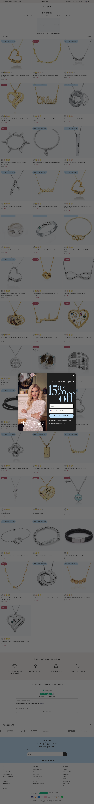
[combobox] (52, 411)
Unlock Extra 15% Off (61, 416)
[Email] (61, 406)
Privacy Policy (59, 423)
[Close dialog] (73, 375)
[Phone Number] (64, 411)
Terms (64, 423)
